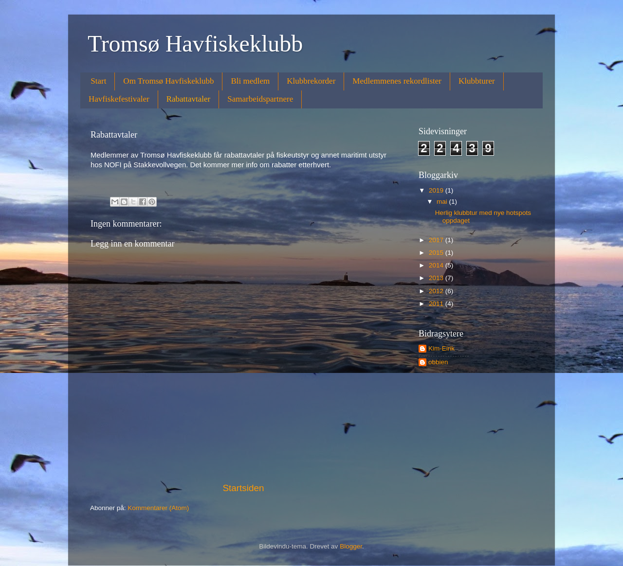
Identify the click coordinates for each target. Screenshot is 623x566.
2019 (437, 190)
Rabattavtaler (188, 99)
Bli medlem (250, 81)
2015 (437, 252)
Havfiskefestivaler (119, 99)
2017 (437, 240)
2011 (437, 303)
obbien (438, 362)
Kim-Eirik (441, 348)
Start (98, 81)
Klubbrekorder (311, 81)
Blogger (351, 546)
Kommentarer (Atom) (158, 508)
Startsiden (243, 488)
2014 (437, 265)
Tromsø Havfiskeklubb (195, 43)
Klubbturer (476, 81)
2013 (437, 278)
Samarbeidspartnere (260, 99)
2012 (437, 291)
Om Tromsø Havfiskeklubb (168, 81)
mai (443, 201)
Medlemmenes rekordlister (396, 81)
